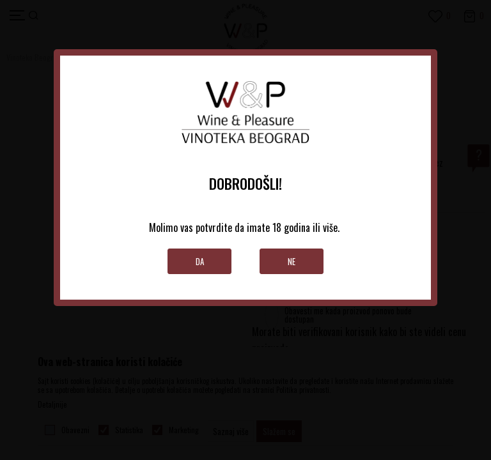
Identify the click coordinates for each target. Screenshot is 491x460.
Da (200, 261)
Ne (291, 261)
